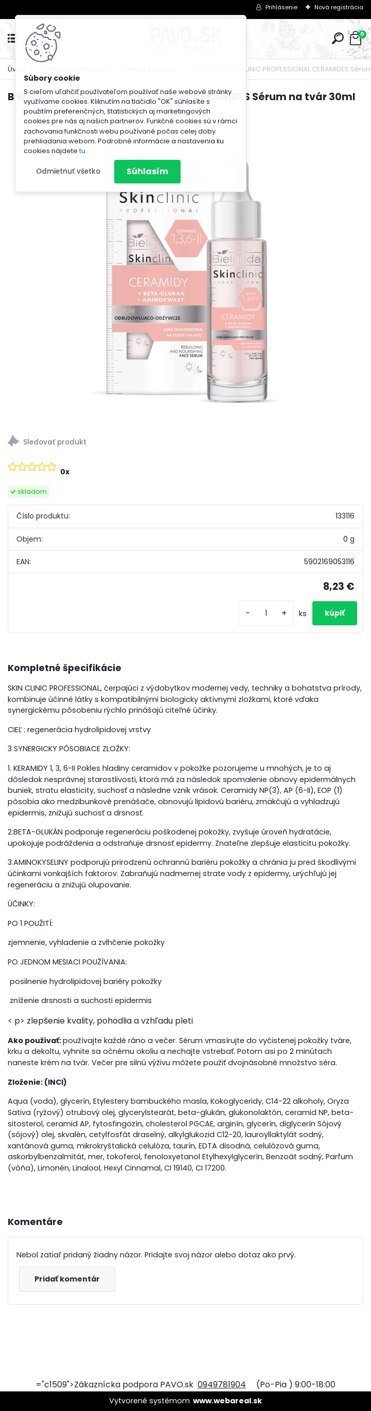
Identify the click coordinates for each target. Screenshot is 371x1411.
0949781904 (222, 1384)
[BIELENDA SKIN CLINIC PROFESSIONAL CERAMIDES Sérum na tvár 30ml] (185, 266)
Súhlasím (147, 171)
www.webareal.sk (227, 1401)
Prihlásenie (281, 7)
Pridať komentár (67, 1279)
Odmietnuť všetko (68, 171)
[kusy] (266, 613)
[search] (338, 38)
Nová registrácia (338, 7)
